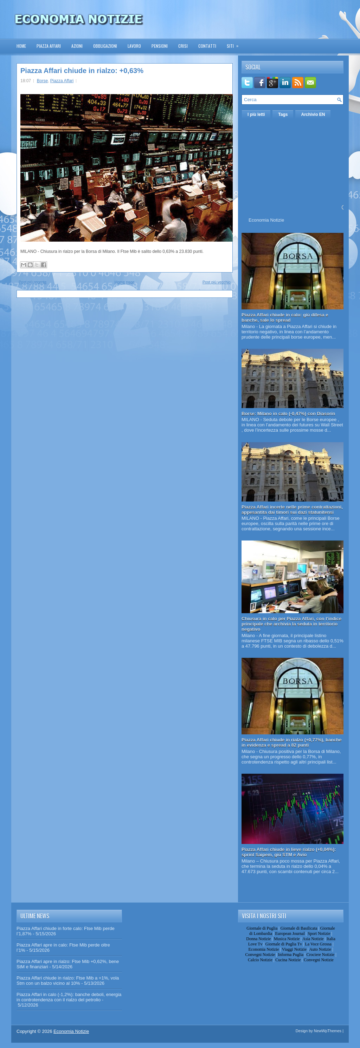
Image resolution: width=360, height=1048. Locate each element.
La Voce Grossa (318, 944)
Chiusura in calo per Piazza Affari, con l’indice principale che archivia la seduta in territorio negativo (291, 624)
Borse (42, 80)
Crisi (183, 46)
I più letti (256, 114)
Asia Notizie (312, 938)
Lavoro (134, 46)
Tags (283, 114)
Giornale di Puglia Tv (283, 944)
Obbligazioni (105, 46)
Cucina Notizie (288, 959)
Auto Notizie (320, 949)
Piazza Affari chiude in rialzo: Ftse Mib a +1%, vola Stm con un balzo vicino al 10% (68, 980)
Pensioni (160, 46)
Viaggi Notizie (294, 949)
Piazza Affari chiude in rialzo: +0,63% (81, 70)
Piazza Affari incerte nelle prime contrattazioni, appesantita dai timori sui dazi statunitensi (292, 509)
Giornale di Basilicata (299, 928)
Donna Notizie (258, 938)
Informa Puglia (290, 954)
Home (21, 46)
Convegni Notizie (260, 954)
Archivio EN (313, 114)
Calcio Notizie (260, 959)
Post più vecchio (216, 282)
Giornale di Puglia (261, 928)
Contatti (207, 46)
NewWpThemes (327, 1031)
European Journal (289, 933)
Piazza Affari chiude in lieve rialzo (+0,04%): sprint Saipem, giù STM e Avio (289, 852)
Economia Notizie (266, 220)
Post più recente (33, 282)
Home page (125, 282)
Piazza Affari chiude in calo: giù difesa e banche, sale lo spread (285, 317)
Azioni (77, 46)
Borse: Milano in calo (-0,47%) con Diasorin (288, 413)
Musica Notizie (287, 938)
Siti (235, 44)
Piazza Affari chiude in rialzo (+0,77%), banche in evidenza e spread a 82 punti (292, 742)
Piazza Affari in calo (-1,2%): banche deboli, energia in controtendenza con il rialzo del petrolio (69, 997)
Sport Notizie (319, 933)
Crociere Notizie (321, 954)
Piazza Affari (49, 46)
